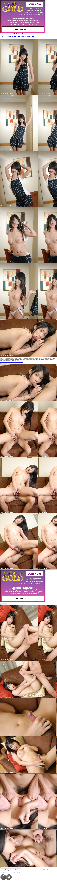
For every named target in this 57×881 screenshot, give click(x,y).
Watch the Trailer (3, 604)
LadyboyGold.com (13, 872)
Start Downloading (4, 363)
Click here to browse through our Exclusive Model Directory (10, 867)
